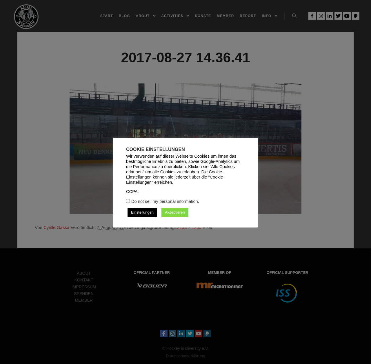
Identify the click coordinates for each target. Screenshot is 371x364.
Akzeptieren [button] (175, 212)
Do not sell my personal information (164, 201)
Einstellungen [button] (142, 212)
